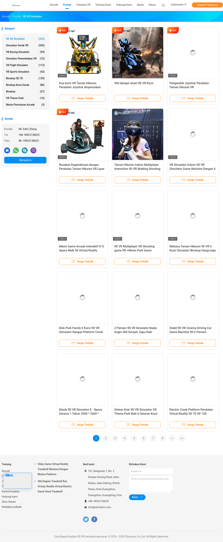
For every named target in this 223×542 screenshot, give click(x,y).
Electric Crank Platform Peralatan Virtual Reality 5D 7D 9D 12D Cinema (191, 413)
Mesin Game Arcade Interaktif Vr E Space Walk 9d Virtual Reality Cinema (81, 250)
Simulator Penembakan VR (25, 58)
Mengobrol (25, 160)
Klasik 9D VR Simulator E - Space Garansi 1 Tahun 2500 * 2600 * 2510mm (80, 413)
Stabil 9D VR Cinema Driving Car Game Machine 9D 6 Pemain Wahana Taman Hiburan (190, 332)
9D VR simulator (25, 39)
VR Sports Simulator (25, 72)
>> (181, 438)
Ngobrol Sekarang (207, 4)
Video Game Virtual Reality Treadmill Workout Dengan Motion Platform (53, 469)
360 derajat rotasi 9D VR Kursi (133, 83)
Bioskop (25, 91)
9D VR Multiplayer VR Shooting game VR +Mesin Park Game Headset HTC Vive (134, 250)
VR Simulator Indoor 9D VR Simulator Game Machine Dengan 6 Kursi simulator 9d (192, 169)
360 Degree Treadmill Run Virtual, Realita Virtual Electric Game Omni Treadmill (55, 486)
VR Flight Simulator (25, 65)
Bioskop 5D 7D (25, 78)
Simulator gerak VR (25, 45)
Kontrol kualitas (11, 491)
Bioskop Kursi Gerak (25, 85)
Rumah (6, 471)
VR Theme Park (25, 98)
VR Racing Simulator (25, 52)
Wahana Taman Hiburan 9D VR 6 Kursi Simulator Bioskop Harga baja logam (192, 250)
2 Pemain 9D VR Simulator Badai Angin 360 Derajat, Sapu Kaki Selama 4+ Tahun (135, 332)
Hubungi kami (10, 496)
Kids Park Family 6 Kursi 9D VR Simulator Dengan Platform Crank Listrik (81, 332)
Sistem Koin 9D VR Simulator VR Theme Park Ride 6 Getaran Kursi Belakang (135, 413)
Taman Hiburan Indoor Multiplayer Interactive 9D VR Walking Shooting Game (137, 169)
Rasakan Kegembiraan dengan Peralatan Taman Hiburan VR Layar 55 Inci (81, 169)
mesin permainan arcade (25, 104)
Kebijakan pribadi (11, 506)
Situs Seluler (9, 501)
